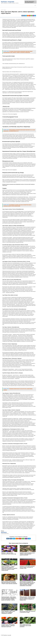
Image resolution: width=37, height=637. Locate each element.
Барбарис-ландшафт (7, 1)
